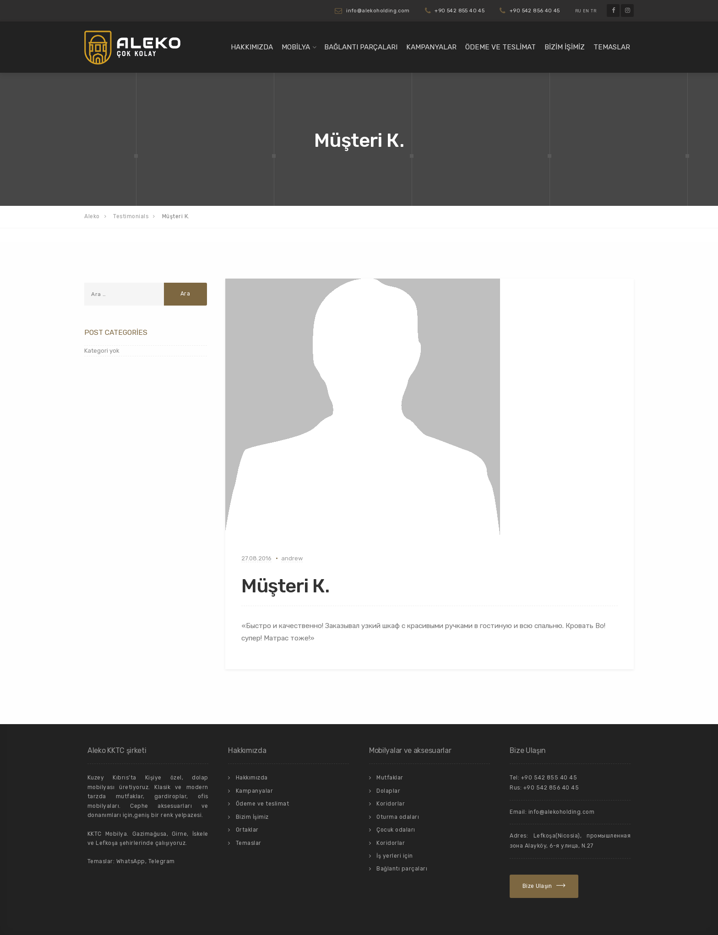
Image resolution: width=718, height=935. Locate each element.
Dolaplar (388, 791)
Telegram (161, 861)
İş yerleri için (394, 856)
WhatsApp (130, 861)
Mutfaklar (389, 777)
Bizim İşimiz (564, 47)
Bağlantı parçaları (360, 47)
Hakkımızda (252, 47)
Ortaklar (247, 830)
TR (593, 11)
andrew (292, 558)
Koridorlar (390, 804)
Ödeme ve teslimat (500, 47)
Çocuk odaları (395, 830)
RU (578, 11)
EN (586, 11)
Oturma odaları (397, 817)
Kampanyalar (431, 47)
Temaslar (611, 47)
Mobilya (296, 47)
